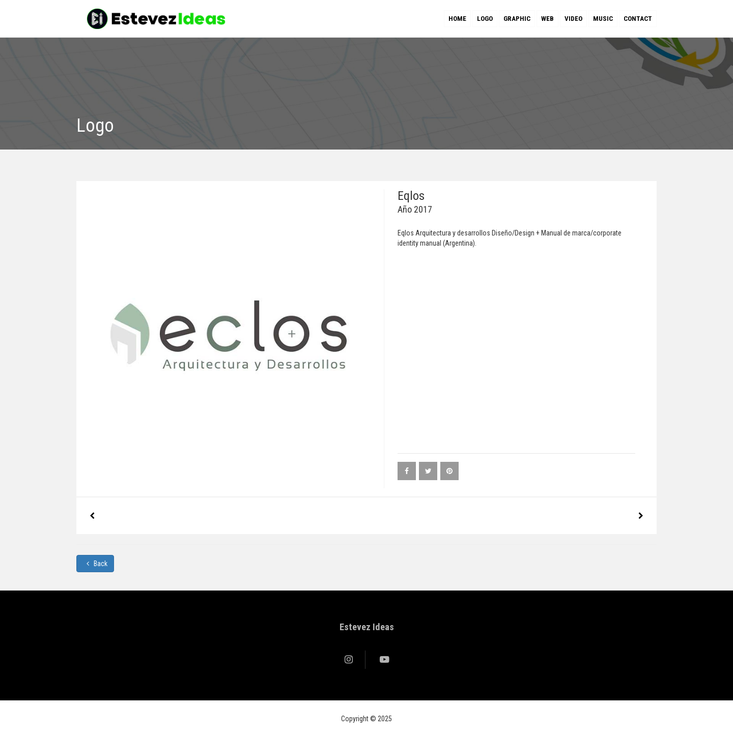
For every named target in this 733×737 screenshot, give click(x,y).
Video (573, 18)
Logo (485, 18)
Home (457, 18)
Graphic (516, 18)
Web (547, 18)
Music (603, 18)
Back (95, 563)
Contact (638, 18)
